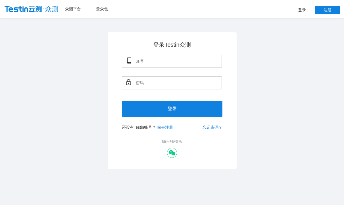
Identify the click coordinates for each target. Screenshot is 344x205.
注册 (328, 10)
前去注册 (165, 127)
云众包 (102, 9)
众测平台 (73, 9)
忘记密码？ (212, 127)
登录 (302, 10)
